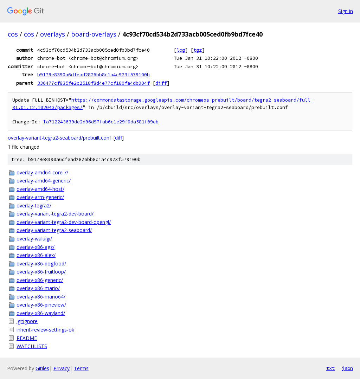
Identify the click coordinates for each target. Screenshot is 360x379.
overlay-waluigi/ (34, 238)
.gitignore (27, 321)
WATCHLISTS (32, 346)
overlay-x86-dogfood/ (41, 263)
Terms (81, 368)
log (180, 50)
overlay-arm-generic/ (40, 197)
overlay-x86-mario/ (38, 288)
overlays (52, 34)
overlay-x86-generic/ (40, 280)
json (347, 368)
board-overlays (93, 34)
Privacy (61, 368)
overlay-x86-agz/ (35, 247)
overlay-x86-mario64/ (41, 296)
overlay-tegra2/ (34, 205)
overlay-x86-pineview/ (41, 304)
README (27, 338)
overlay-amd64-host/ (40, 189)
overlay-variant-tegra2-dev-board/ (55, 213)
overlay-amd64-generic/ (44, 180)
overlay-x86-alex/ (36, 255)
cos (13, 34)
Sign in (345, 11)
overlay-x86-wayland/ (41, 313)
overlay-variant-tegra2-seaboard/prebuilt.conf (59, 137)
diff (161, 83)
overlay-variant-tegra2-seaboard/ (54, 230)
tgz (197, 50)
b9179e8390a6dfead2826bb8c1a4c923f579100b (93, 74)
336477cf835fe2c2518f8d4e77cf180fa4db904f (93, 83)
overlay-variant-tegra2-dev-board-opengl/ (64, 222)
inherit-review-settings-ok (45, 329)
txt (330, 368)
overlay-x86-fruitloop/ (41, 271)
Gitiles (42, 368)
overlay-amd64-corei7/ (42, 172)
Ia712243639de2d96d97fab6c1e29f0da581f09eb (101, 122)
